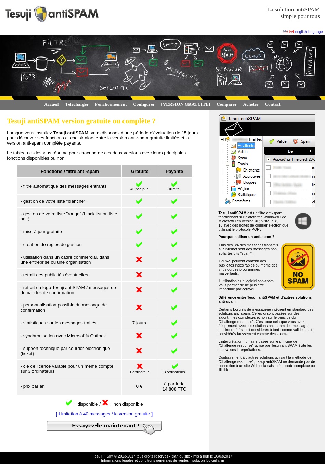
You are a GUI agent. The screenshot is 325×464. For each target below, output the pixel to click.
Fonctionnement (111, 104)
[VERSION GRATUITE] (185, 104)
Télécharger (77, 104)
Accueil (51, 104)
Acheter (251, 104)
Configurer (144, 104)
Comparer (227, 104)
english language (309, 32)
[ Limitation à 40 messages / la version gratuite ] (104, 414)
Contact (272, 104)
